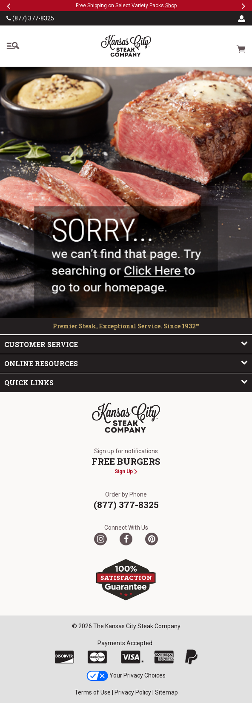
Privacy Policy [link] (133, 692)
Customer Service (126, 344)
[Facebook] (126, 539)
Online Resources (126, 363)
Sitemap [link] (166, 692)
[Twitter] (100, 539)
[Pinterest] (151, 539)
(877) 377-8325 (30, 18)
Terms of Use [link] (92, 692)
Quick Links (126, 382)
